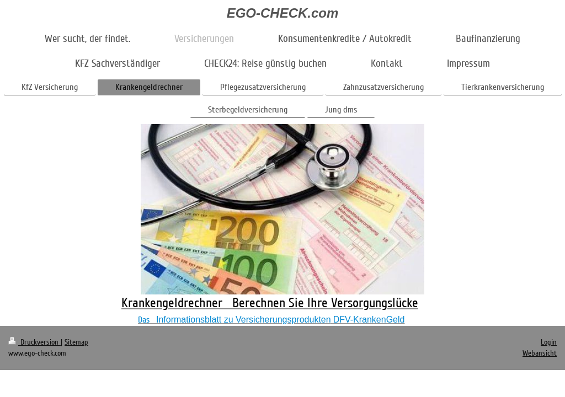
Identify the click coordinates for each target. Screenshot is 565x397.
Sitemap (76, 342)
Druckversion (34, 342)
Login (549, 342)
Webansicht (540, 353)
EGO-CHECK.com (283, 13)
